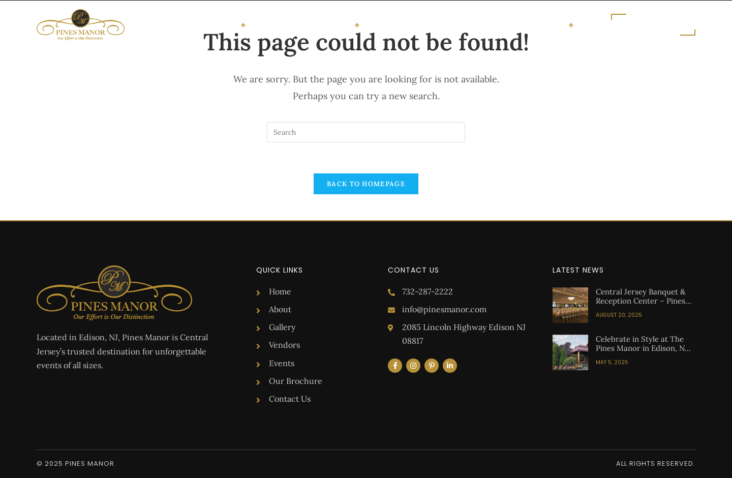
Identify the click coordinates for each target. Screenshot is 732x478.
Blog (451, 24)
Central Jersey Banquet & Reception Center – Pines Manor (640, 301)
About (263, 24)
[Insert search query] (366, 132)
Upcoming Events (400, 24)
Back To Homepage (366, 184)
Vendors (337, 25)
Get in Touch (542, 25)
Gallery (297, 24)
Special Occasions (202, 25)
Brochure (486, 24)
